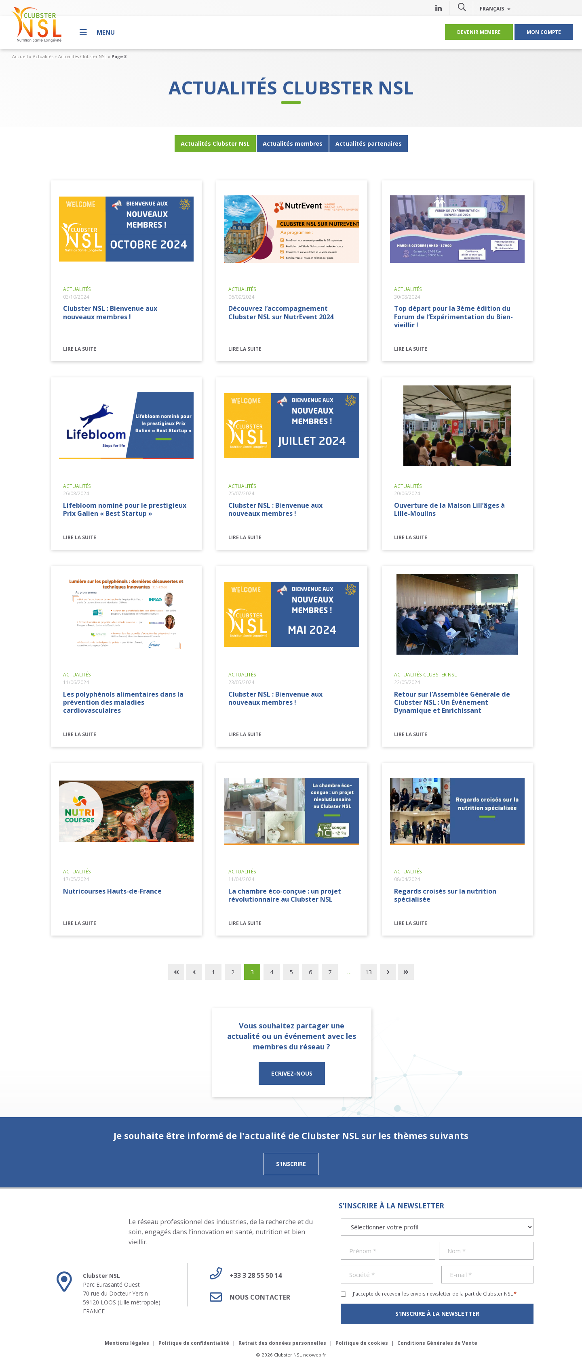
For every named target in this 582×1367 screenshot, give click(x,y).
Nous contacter (247, 1297)
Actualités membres (293, 143)
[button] (462, 7)
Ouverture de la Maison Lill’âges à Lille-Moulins (449, 509)
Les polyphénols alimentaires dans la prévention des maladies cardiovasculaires (123, 702)
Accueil (20, 56)
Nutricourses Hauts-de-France (112, 891)
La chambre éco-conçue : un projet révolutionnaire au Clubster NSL (284, 895)
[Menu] (97, 32)
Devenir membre (479, 32)
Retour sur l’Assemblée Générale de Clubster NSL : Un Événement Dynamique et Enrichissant (452, 702)
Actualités (43, 56)
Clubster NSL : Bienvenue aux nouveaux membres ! (110, 312)
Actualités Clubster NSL (82, 56)
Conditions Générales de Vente (437, 1343)
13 (368, 972)
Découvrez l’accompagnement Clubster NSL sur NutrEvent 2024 (280, 312)
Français (495, 8)
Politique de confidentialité (193, 1343)
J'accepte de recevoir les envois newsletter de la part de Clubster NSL (435, 1293)
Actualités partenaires (368, 143)
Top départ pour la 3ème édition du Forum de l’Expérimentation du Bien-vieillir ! (453, 316)
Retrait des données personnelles (282, 1343)
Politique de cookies (361, 1343)
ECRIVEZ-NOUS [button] (291, 1073)
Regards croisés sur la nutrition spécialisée (445, 895)
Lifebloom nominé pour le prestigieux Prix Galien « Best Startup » (124, 509)
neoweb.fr (314, 1355)
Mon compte (544, 32)
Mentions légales (127, 1343)
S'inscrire (291, 1164)
